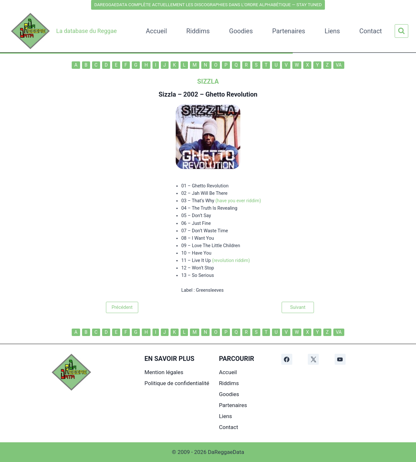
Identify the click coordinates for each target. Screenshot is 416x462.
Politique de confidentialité (176, 383)
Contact (370, 31)
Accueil (156, 31)
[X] (313, 359)
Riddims (198, 31)
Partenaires (288, 31)
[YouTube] (340, 359)
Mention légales (163, 372)
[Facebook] (286, 359)
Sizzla (167, 94)
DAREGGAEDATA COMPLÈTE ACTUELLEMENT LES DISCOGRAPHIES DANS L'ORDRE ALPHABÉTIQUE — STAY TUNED (208, 4)
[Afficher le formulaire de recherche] (401, 31)
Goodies (241, 31)
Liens (332, 31)
